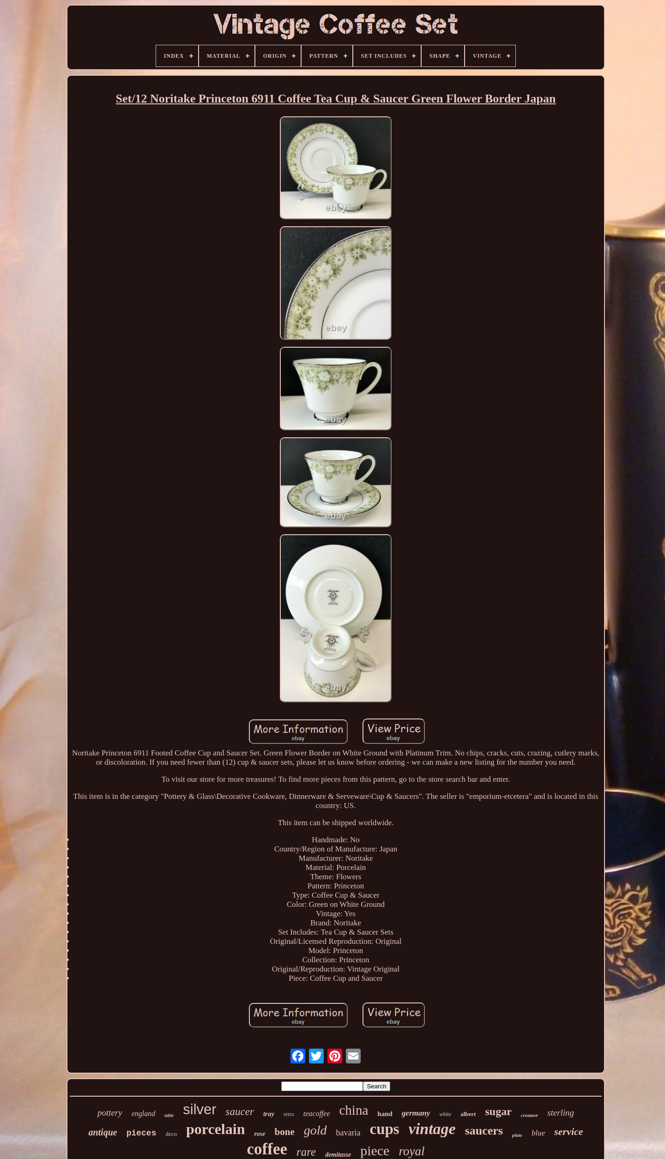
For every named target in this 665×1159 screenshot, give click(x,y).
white (445, 1114)
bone (285, 1131)
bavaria (348, 1132)
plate (517, 1135)
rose (259, 1133)
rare (306, 1152)
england (144, 1113)
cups (384, 1129)
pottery (109, 1112)
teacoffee (316, 1113)
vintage (432, 1128)
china (354, 1110)
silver (199, 1109)
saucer (240, 1111)
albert (468, 1114)
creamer (529, 1115)
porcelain (215, 1129)
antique (102, 1132)
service (568, 1131)
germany (416, 1113)
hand (385, 1113)
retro (289, 1114)
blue (538, 1133)
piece (374, 1150)
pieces (142, 1133)
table (169, 1115)
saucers (484, 1130)
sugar (498, 1111)
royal (411, 1151)
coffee (267, 1149)
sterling (560, 1112)
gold (315, 1130)
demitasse (338, 1154)
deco (171, 1133)
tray (268, 1113)
